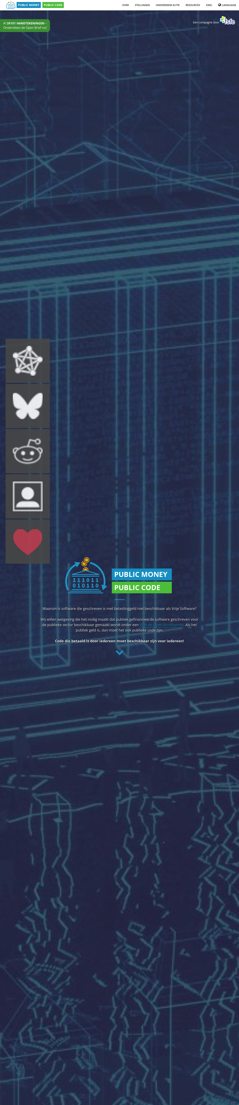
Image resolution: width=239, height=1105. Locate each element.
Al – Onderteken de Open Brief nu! (25, 25)
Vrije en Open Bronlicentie (162, 624)
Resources (193, 5)
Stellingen (142, 5)
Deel (209, 5)
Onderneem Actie (168, 5)
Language (227, 5)
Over (125, 5)
